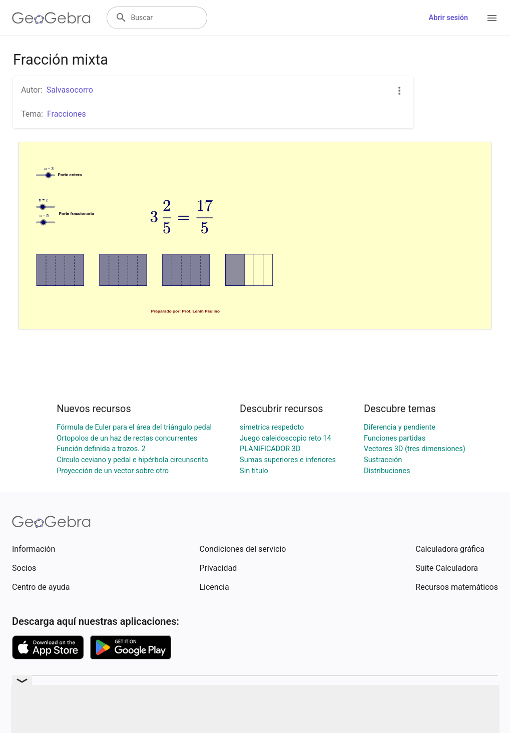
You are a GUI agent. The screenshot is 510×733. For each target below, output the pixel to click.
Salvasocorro (70, 90)
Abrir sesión (448, 18)
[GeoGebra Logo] (51, 18)
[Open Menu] (492, 18)
